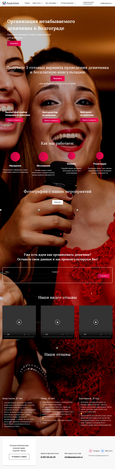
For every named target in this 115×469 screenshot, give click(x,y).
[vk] (106, 451)
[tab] (57, 202)
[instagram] (94, 451)
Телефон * (55, 272)
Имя (6, 272)
